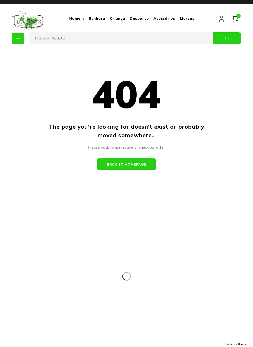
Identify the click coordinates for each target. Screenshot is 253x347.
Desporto (139, 18)
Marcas (187, 18)
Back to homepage (126, 164)
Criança (117, 18)
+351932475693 (46, 281)
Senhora (97, 18)
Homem (76, 18)
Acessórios (164, 18)
